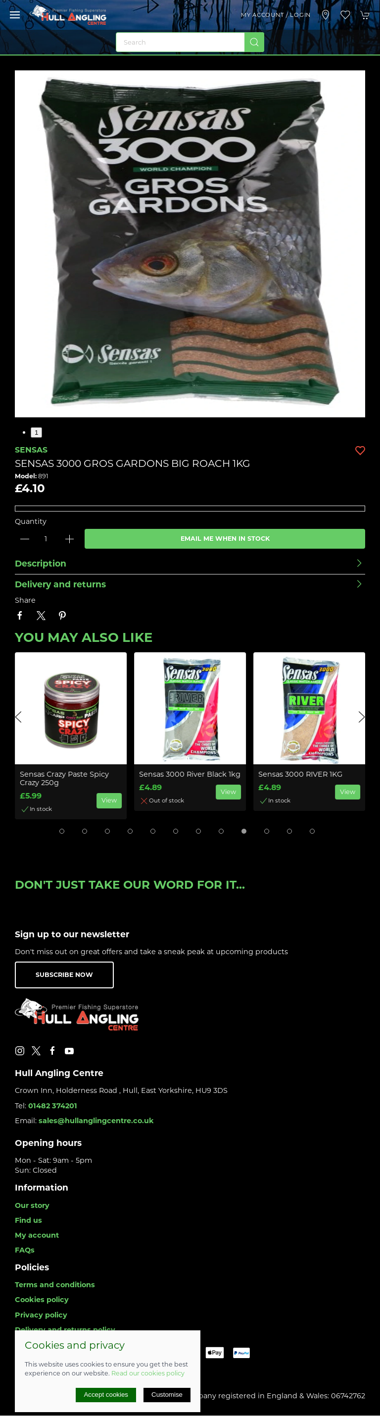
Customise (167, 1394)
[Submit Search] (254, 42)
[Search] (190, 42)
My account (37, 1235)
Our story (32, 1205)
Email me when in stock (225, 538)
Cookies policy (42, 1299)
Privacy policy (41, 1315)
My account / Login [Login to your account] (276, 14)
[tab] (61, 831)
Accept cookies (106, 1394)
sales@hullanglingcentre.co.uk (96, 1120)
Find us (28, 1220)
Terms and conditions (55, 1284)
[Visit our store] (326, 14)
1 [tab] (36, 432)
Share (25, 600)
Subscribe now (64, 974)
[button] (15, 14)
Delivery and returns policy (65, 1329)
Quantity (31, 521)
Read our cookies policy (148, 1373)
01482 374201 (52, 1105)
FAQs (25, 1250)
